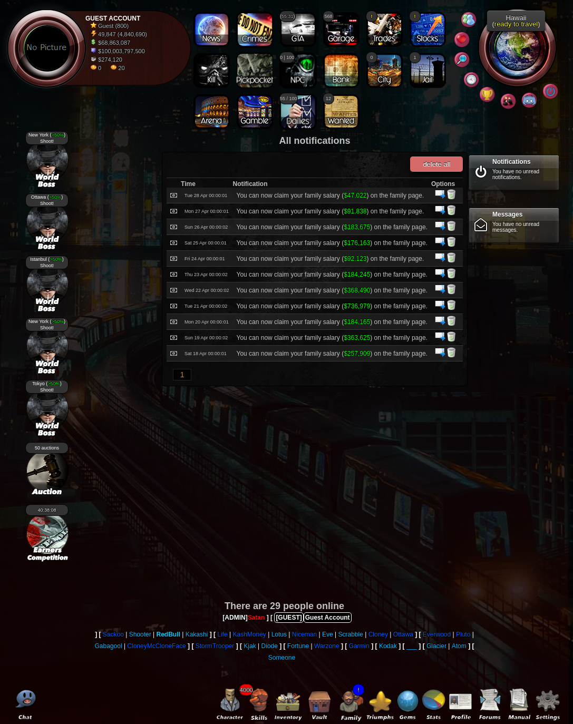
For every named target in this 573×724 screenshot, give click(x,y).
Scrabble (350, 634)
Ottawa (403, 634)
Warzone (326, 646)
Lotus (279, 634)
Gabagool (108, 646)
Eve (327, 634)
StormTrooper (215, 646)
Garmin (359, 646)
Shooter (140, 634)
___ (411, 646)
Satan (256, 617)
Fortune (298, 646)
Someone (281, 657)
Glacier (436, 646)
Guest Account (327, 617)
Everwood (437, 634)
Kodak (388, 646)
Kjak (250, 646)
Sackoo (113, 634)
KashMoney (249, 634)
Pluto (463, 634)
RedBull (168, 634)
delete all (436, 164)
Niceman (304, 634)
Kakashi (197, 634)
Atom (459, 646)
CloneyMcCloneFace (156, 646)
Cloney (378, 634)
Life (222, 634)
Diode (269, 646)
